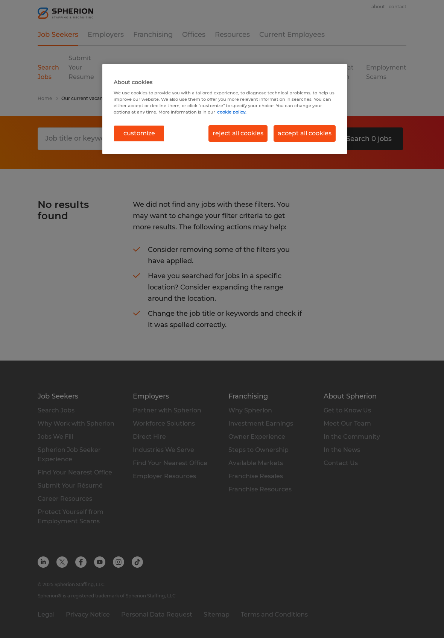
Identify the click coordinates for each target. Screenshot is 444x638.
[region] (224, 109)
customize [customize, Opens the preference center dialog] (139, 133)
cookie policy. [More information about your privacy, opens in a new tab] (231, 112)
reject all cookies (238, 133)
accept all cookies (304, 133)
